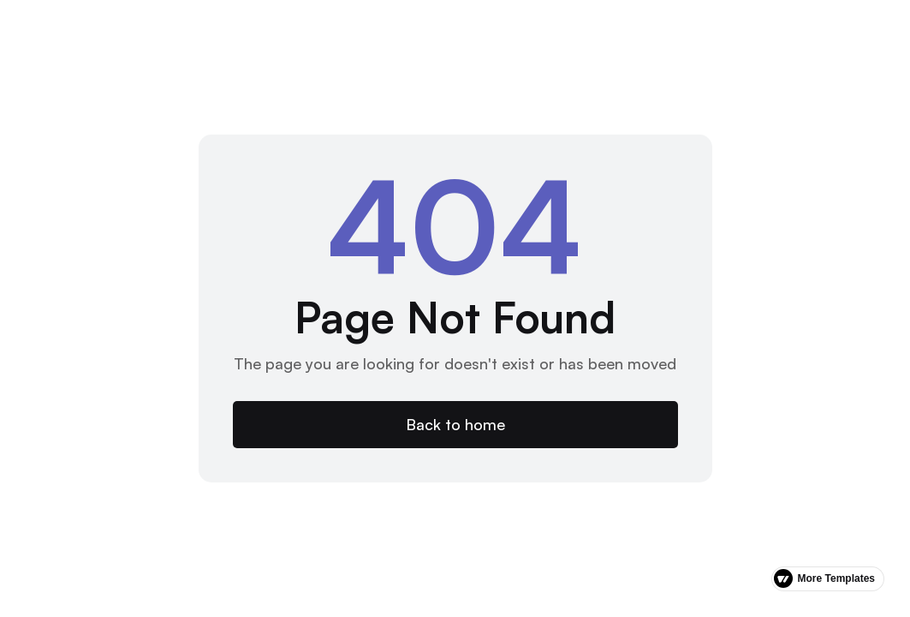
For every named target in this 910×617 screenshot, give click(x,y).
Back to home (455, 424)
